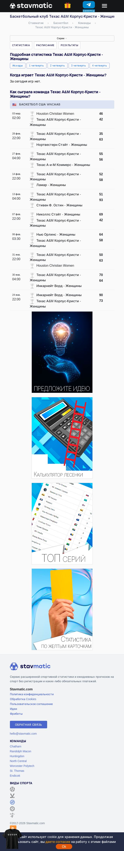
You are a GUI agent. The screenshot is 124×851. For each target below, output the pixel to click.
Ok (64, 847)
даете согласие (58, 842)
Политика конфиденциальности (32, 694)
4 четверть (99, 65)
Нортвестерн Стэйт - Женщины (61, 145)
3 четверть (78, 65)
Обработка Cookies (23, 699)
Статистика (21, 45)
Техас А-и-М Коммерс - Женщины (63, 165)
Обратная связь (28, 724)
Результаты (69, 45)
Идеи (13, 708)
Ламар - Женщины (51, 185)
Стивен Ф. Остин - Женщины (59, 205)
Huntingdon (17, 756)
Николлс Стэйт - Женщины (58, 214)
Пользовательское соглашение (31, 704)
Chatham (15, 746)
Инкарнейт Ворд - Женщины (59, 286)
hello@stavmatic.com (23, 733)
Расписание (45, 45)
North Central (18, 761)
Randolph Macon (20, 751)
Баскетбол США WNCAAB (36, 104)
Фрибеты (16, 713)
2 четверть (57, 65)
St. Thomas (17, 770)
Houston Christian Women (55, 114)
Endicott (15, 775)
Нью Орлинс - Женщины (55, 234)
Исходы (18, 65)
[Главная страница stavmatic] (31, 5)
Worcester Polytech (22, 766)
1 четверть (36, 65)
